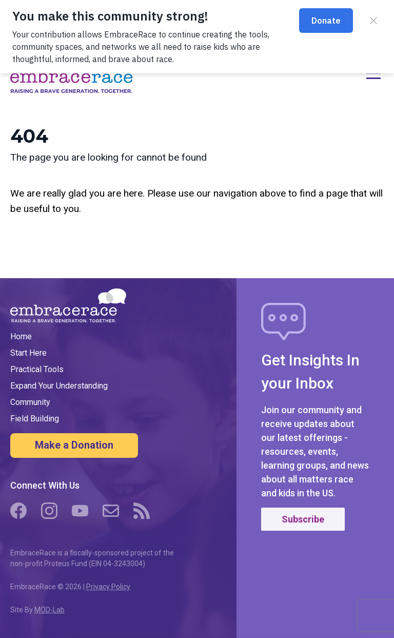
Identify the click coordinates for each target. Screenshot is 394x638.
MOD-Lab (49, 610)
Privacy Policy (108, 587)
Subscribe (303, 519)
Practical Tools (37, 369)
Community (30, 402)
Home (21, 336)
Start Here (28, 353)
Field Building (34, 418)
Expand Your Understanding (59, 386)
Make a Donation (74, 445)
